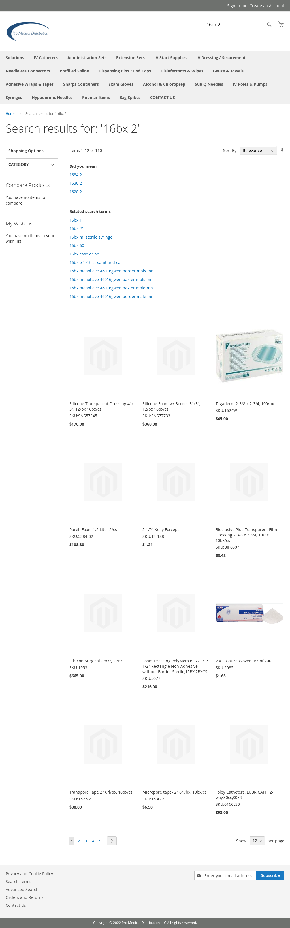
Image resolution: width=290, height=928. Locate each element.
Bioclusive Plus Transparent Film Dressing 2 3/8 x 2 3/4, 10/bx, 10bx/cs (246, 535)
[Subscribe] (270, 875)
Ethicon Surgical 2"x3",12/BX (96, 660)
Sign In (233, 5)
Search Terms (18, 881)
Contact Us (16, 905)
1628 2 (75, 191)
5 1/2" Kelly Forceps (161, 529)
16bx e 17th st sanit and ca (94, 262)
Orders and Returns (25, 897)
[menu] (145, 77)
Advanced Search (22, 889)
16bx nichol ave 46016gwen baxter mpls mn (111, 279)
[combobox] (239, 24)
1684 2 (75, 174)
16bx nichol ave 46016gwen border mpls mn (111, 271)
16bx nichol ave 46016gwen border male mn (111, 296)
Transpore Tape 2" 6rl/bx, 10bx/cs (101, 792)
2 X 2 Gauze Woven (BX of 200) (244, 660)
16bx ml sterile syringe (90, 237)
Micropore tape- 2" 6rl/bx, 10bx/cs (174, 792)
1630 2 (75, 183)
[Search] (269, 24)
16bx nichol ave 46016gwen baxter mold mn (111, 288)
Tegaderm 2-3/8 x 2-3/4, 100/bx (245, 403)
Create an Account (267, 5)
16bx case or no (84, 254)
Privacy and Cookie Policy (29, 873)
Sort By (229, 150)
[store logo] (30, 31)
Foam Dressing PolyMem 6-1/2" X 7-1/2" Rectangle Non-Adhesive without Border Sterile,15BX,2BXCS (176, 666)
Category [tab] (18, 164)
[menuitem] (14, 57)
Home (11, 113)
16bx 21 (76, 228)
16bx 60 (76, 245)
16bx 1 (75, 220)
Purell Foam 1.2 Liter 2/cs (93, 529)
